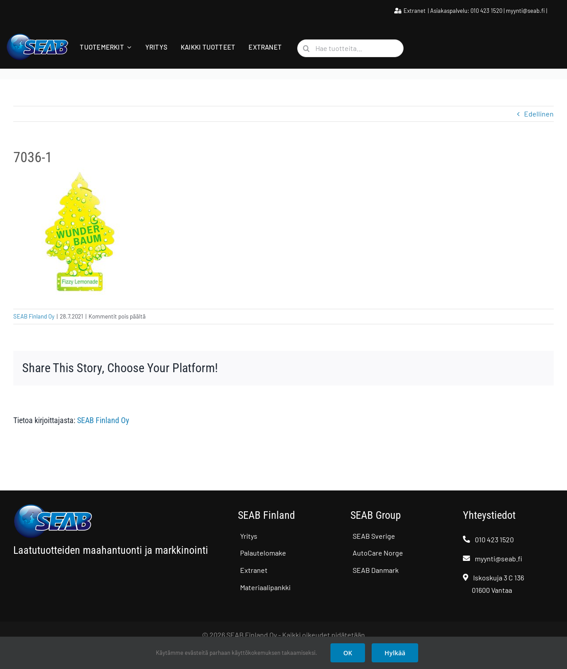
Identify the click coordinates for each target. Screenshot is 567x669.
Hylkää (394, 653)
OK (347, 653)
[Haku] (306, 48)
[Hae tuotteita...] (350, 48)
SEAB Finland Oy (33, 316)
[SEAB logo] (37, 36)
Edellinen (539, 113)
